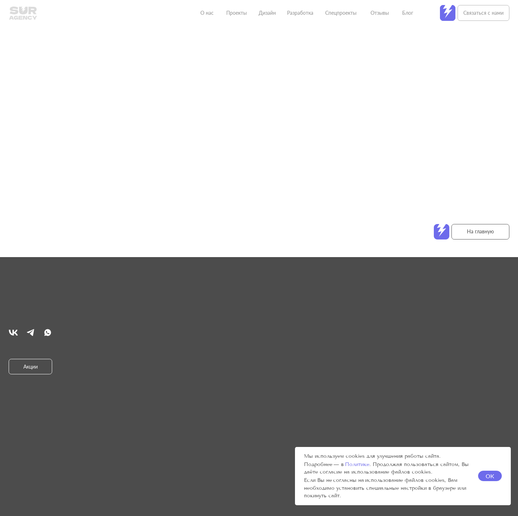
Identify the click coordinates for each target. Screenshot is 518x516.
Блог (407, 13)
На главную (480, 231)
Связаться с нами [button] (483, 13)
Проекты (236, 13)
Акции (30, 367)
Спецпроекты (340, 13)
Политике (357, 464)
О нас (207, 13)
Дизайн (267, 13)
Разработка (300, 13)
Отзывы (380, 13)
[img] (13, 332)
